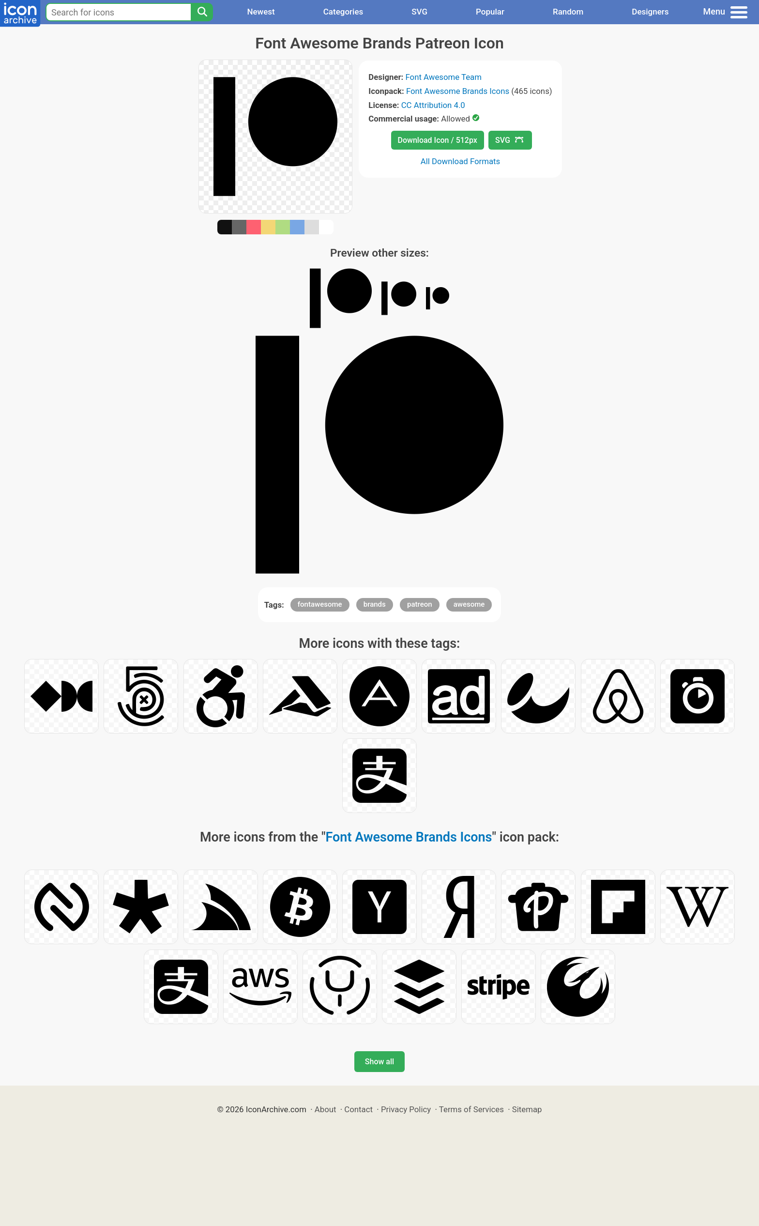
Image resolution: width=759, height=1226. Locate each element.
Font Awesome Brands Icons (457, 91)
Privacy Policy (406, 1109)
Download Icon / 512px (437, 140)
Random (568, 11)
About (325, 1109)
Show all (379, 1061)
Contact (358, 1109)
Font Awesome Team (444, 77)
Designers (650, 11)
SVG (419, 11)
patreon (419, 604)
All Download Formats (461, 161)
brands (375, 604)
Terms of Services (471, 1109)
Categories (343, 11)
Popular (490, 11)
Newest (260, 11)
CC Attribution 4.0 (433, 105)
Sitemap (527, 1109)
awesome (469, 604)
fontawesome (320, 604)
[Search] (202, 12)
